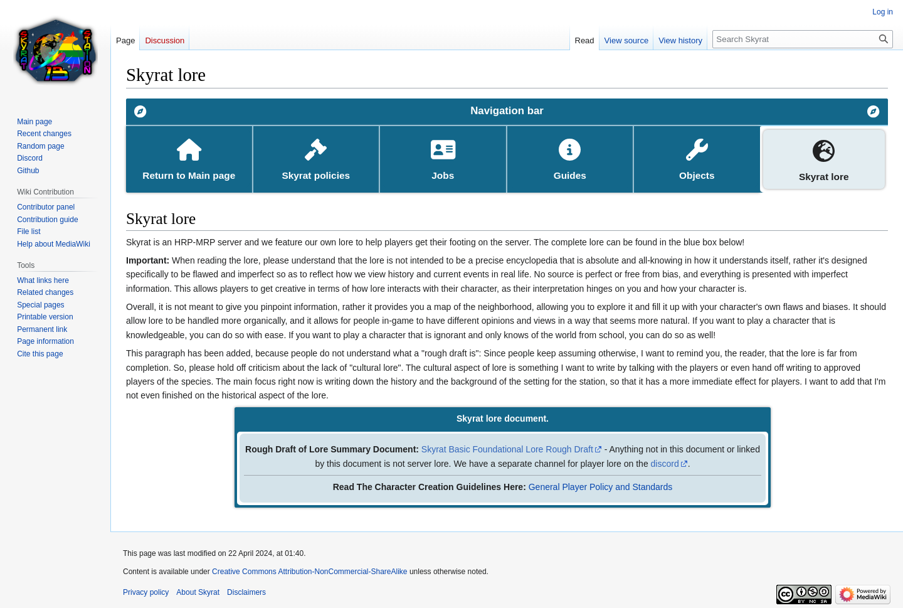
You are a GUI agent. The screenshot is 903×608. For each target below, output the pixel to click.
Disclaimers (246, 592)
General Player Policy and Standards (601, 487)
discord (665, 464)
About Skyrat (197, 592)
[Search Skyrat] (802, 39)
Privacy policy (146, 592)
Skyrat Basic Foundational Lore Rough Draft (507, 449)
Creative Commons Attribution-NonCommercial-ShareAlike (309, 571)
